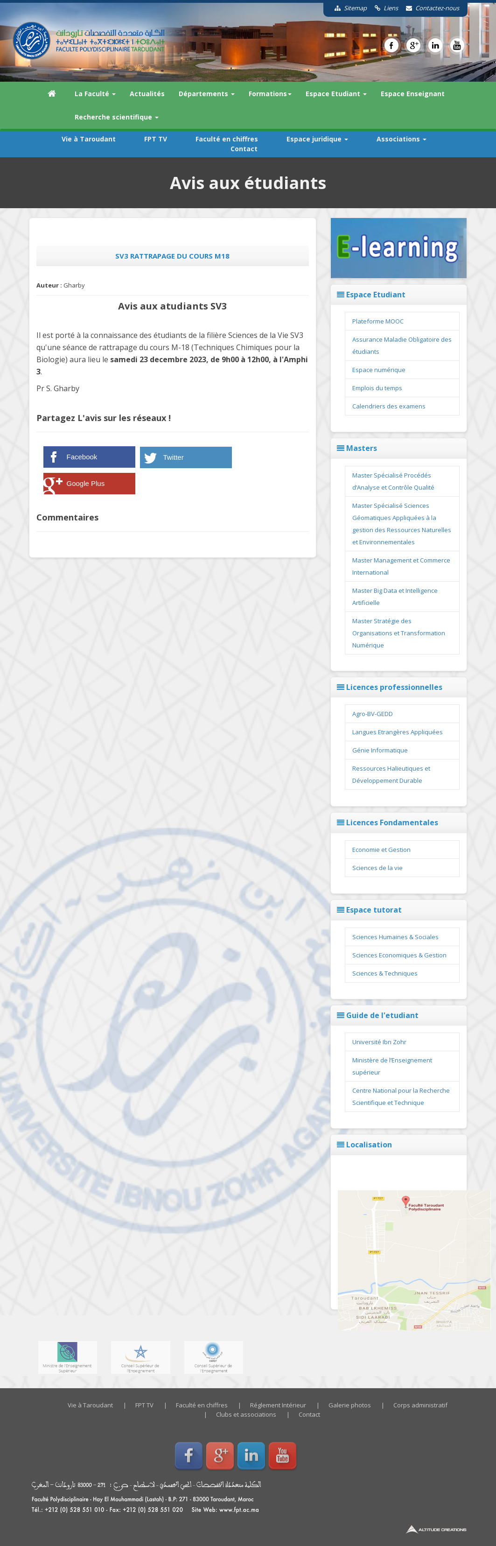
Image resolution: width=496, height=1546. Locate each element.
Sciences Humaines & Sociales (395, 937)
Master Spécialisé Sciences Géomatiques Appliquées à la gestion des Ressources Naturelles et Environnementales (401, 523)
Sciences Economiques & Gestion (399, 955)
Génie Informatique (380, 750)
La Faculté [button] (95, 93)
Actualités (147, 93)
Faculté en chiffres (227, 138)
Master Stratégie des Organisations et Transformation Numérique (398, 633)
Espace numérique (378, 369)
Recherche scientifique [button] (117, 116)
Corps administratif (420, 1405)
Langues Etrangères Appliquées (397, 732)
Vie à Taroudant (89, 138)
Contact (244, 148)
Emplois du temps (377, 388)
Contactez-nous (429, 8)
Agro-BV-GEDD (372, 714)
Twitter (173, 457)
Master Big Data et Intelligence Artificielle (395, 596)
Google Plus (86, 483)
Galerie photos (349, 1405)
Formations (270, 93)
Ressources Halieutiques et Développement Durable (391, 774)
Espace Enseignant (413, 93)
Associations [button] (401, 138)
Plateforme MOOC (378, 321)
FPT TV (155, 138)
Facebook (82, 457)
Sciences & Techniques (385, 973)
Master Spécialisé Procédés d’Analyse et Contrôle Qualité (393, 481)
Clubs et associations (246, 1414)
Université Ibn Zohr (379, 1042)
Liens (383, 8)
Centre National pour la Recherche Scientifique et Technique (401, 1096)
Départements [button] (207, 93)
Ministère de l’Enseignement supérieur (392, 1066)
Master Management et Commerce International (401, 566)
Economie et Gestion (381, 849)
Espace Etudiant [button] (336, 93)
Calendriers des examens (389, 406)
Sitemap (347, 8)
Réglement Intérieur (278, 1405)
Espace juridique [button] (317, 138)
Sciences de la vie (377, 868)
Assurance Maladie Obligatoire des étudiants (402, 345)
